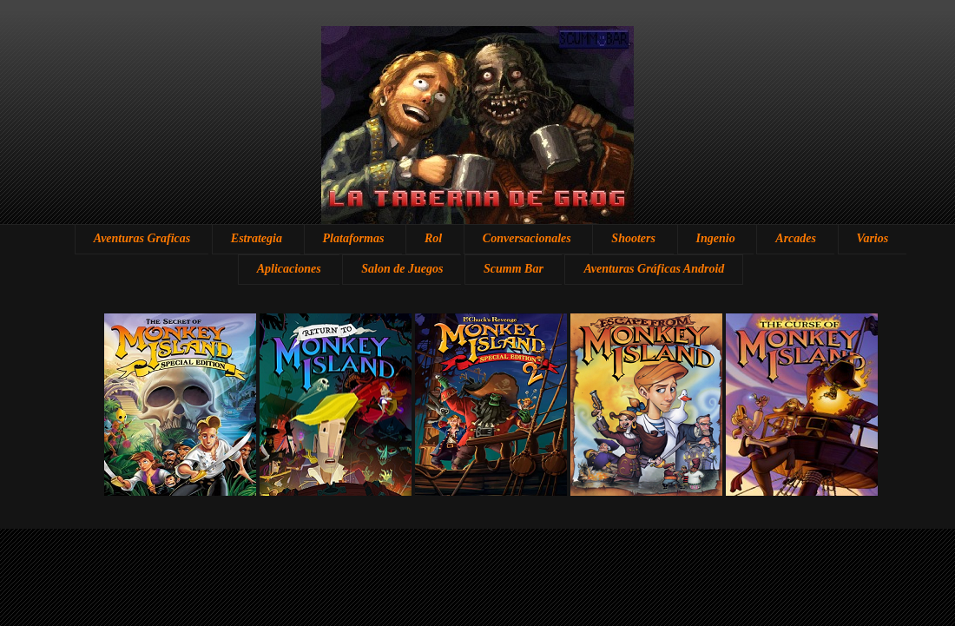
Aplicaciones (289, 268)
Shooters (633, 238)
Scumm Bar (513, 268)
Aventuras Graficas (142, 238)
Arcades (795, 238)
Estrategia (256, 238)
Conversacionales (527, 238)
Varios (873, 238)
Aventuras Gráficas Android (653, 268)
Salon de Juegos (402, 268)
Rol (433, 238)
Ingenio (715, 238)
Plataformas (354, 238)
